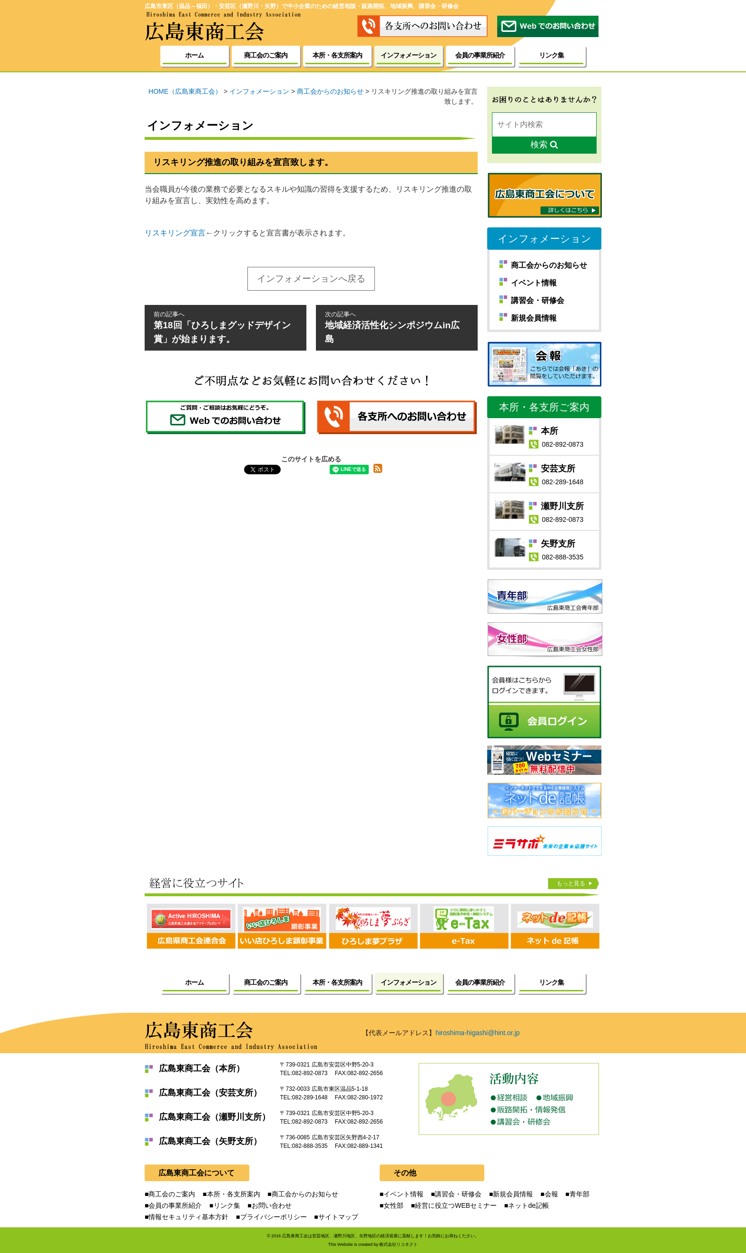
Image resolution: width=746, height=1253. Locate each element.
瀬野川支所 (562, 506)
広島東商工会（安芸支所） (210, 1092)
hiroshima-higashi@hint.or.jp (477, 1033)
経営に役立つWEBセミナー (456, 1205)
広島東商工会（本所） (202, 1068)
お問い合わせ (272, 1205)
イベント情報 (534, 283)
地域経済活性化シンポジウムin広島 (397, 327)
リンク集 (551, 55)
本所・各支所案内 (337, 55)
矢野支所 (558, 543)
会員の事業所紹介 (480, 55)
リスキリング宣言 (175, 233)
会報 (551, 1194)
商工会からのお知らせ (549, 265)
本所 (549, 431)
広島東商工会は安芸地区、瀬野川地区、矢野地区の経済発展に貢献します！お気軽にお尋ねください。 (380, 1235)
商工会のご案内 (265, 55)
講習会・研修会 (537, 300)
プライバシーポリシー (273, 1217)
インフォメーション (544, 238)
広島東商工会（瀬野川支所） (214, 1117)
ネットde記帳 (528, 1205)
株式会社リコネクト (398, 1244)
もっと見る (571, 883)
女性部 (393, 1205)
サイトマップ (338, 1217)
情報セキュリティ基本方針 (188, 1217)
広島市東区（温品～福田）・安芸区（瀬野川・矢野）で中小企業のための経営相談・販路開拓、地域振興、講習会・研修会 (302, 6)
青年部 (579, 1194)
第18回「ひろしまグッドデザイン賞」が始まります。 (225, 327)
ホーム (194, 55)
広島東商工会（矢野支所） (210, 1141)
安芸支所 (558, 468)
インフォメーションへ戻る (311, 279)
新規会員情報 (534, 318)
